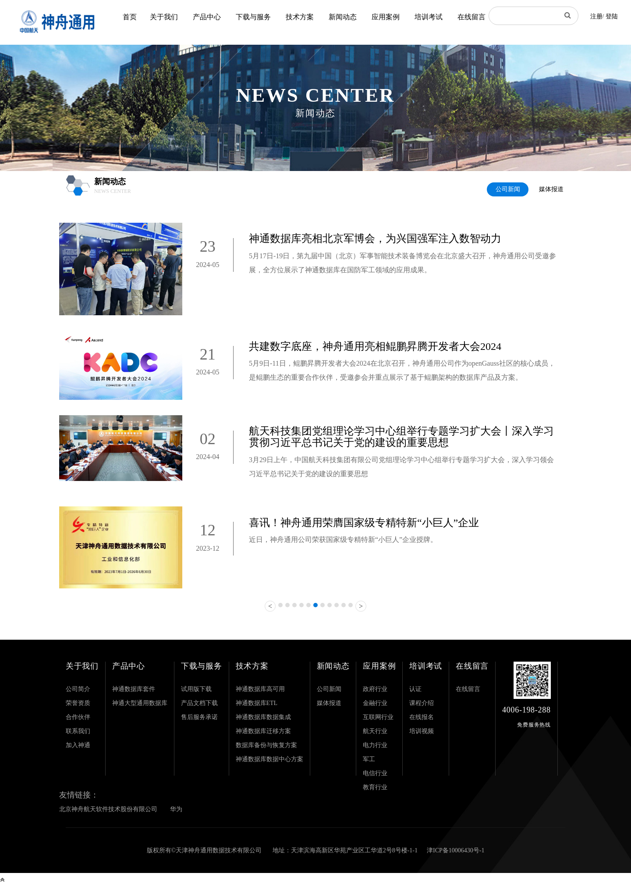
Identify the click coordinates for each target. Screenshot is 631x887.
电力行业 (375, 745)
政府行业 (375, 689)
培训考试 (429, 17)
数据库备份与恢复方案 (266, 745)
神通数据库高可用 (260, 689)
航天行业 (375, 731)
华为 (176, 809)
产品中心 (207, 17)
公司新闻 (508, 189)
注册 (596, 16)
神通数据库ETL (257, 703)
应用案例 (386, 17)
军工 (369, 759)
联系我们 (78, 731)
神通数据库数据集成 (263, 717)
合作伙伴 (78, 717)
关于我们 (164, 17)
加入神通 (78, 745)
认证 (415, 689)
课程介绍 (421, 703)
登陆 (612, 16)
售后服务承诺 (199, 717)
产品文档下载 (199, 703)
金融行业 (375, 703)
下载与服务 (253, 17)
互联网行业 (378, 717)
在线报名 (421, 717)
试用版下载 (196, 689)
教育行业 (375, 787)
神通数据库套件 (133, 689)
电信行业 (375, 773)
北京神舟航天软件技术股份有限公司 (108, 809)
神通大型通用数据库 (139, 703)
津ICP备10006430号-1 (455, 850)
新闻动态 (343, 17)
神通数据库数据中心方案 (269, 759)
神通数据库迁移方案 (263, 731)
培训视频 (421, 731)
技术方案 (300, 17)
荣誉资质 (78, 703)
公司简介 (78, 689)
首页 (130, 17)
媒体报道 (551, 189)
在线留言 (471, 17)
